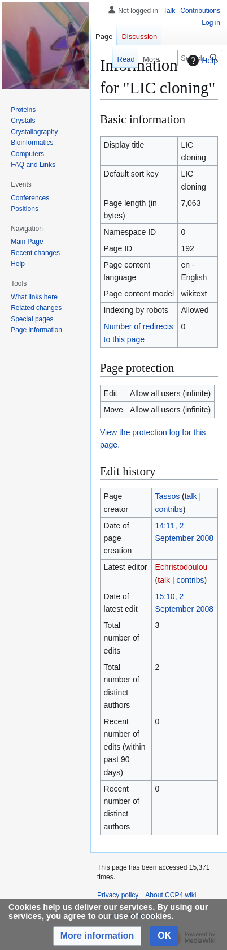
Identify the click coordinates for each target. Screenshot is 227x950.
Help (201, 60)
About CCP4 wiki (170, 895)
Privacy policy (117, 895)
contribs (169, 509)
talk (191, 496)
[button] (97, 936)
